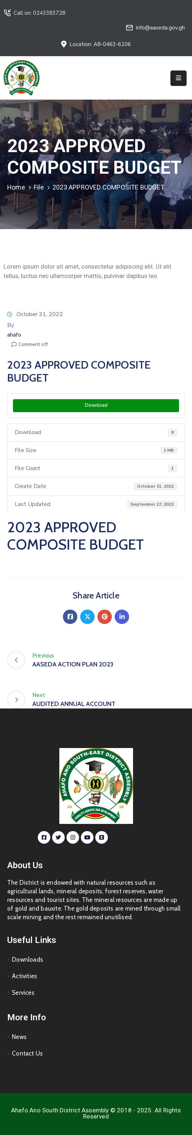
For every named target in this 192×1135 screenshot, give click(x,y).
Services (23, 992)
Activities (24, 976)
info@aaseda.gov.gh (160, 27)
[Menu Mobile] (178, 78)
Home (16, 187)
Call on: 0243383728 (39, 13)
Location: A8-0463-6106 (100, 44)
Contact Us (27, 1053)
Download (96, 405)
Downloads (27, 959)
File (39, 187)
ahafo (14, 335)
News (19, 1036)
